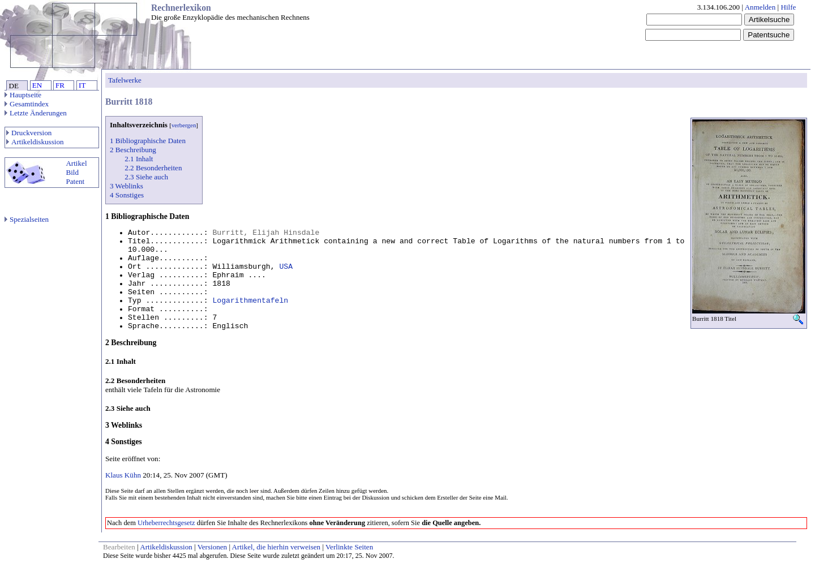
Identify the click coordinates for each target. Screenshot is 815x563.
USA (286, 267)
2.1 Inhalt (139, 158)
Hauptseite (23, 95)
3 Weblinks (126, 186)
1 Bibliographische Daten (148, 140)
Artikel (76, 163)
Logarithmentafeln (250, 300)
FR (60, 85)
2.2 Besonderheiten (153, 168)
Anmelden (760, 7)
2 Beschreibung (133, 149)
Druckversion (29, 132)
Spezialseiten (27, 219)
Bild (72, 172)
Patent (75, 181)
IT (82, 85)
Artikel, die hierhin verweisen (276, 547)
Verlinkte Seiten (349, 547)
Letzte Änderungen (36, 113)
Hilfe (788, 7)
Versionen (212, 547)
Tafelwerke (124, 80)
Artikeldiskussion (35, 141)
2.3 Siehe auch (146, 177)
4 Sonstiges (127, 195)
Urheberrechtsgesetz (166, 523)
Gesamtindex (27, 104)
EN (37, 85)
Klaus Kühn (123, 475)
